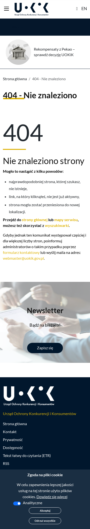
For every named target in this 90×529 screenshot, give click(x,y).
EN (84, 8)
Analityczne (32, 502)
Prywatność (13, 439)
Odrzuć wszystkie (45, 520)
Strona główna (15, 78)
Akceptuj (45, 510)
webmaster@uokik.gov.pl (23, 258)
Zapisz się (45, 347)
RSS (6, 463)
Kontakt (10, 431)
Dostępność (13, 447)
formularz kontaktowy (21, 252)
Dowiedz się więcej (51, 496)
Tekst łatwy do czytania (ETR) (27, 455)
